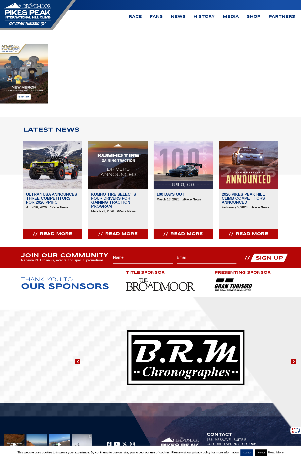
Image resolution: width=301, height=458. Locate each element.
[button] (77, 361)
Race (135, 17)
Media (231, 17)
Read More (276, 452)
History (204, 17)
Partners (282, 17)
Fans (156, 17)
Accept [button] (247, 452)
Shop (254, 17)
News (178, 17)
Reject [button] (261, 452)
